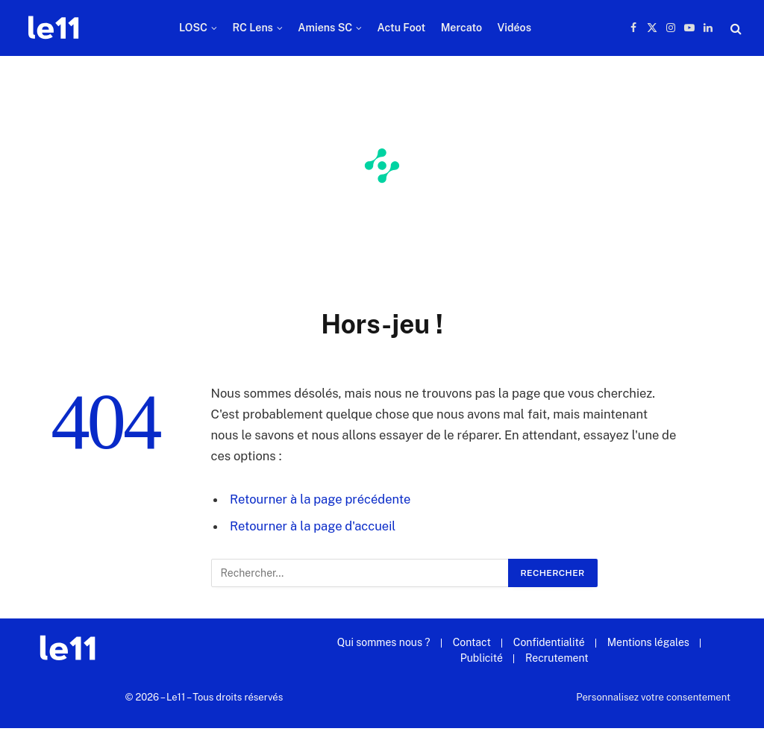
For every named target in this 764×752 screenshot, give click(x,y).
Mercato (461, 28)
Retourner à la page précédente (320, 499)
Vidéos (514, 28)
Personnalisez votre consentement (653, 697)
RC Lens (252, 28)
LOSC (193, 28)
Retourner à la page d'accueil (313, 525)
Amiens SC (325, 28)
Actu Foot (402, 28)
